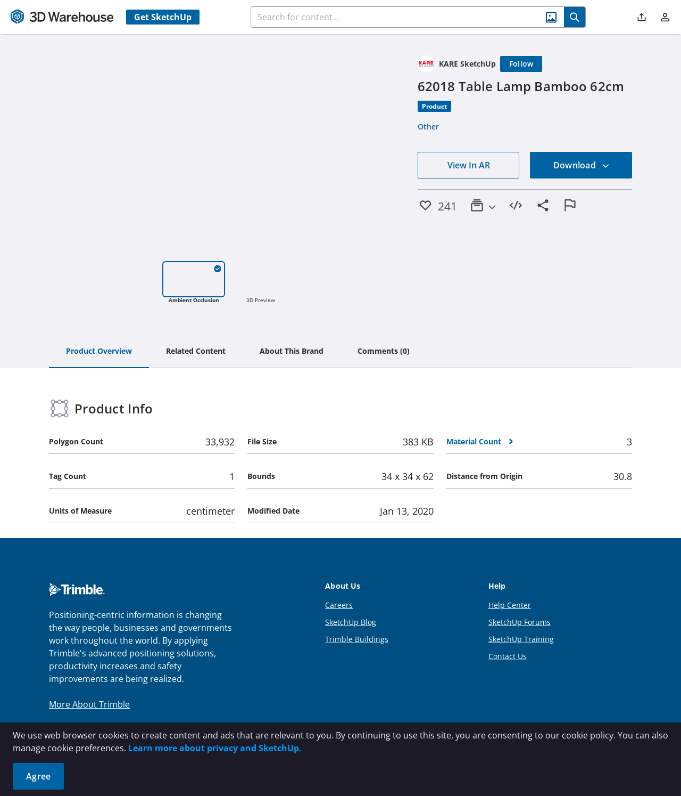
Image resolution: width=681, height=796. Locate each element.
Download (581, 165)
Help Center (509, 605)
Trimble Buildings (356, 639)
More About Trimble (89, 704)
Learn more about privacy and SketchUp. (215, 748)
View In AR (468, 165)
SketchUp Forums (519, 622)
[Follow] (521, 64)
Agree (38, 776)
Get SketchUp (163, 17)
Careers (339, 605)
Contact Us (507, 656)
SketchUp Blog (350, 622)
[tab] (99, 351)
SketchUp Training (521, 639)
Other (428, 126)
